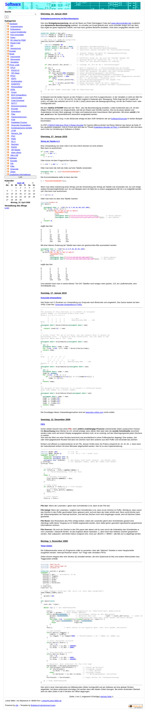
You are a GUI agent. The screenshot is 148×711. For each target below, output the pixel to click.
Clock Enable (16, 98)
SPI (11, 46)
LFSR (13, 131)
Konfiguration (16, 81)
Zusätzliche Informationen (20, 174)
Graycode (14, 169)
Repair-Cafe (15, 43)
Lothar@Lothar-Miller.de (51, 701)
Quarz (12, 37)
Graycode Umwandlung (21, 125)
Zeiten (13, 172)
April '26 (20, 183)
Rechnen (15, 144)
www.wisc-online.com (94, 412)
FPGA (12, 76)
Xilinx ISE (14, 155)
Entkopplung (15, 29)
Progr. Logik (14, 65)
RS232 (14, 147)
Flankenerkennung (19, 117)
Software (13, 4)
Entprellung (16, 111)
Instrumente (15, 57)
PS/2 (13, 136)
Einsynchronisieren (19, 106)
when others (16, 152)
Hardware (13, 24)
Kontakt (13, 51)
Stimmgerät (15, 59)
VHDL (12, 89)
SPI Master (15, 150)
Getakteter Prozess (19, 122)
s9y (16, 705)
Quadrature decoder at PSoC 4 (106, 127)
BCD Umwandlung (18, 95)
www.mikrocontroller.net (121, 23)
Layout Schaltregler (18, 32)
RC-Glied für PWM (18, 40)
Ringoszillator (16, 87)
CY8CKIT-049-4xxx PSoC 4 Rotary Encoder (66, 125)
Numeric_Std (16, 133)
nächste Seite (107, 696)
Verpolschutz (15, 48)
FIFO (43, 424)
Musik (12, 54)
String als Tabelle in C (50, 141)
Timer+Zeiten (46, 546)
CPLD (12, 67)
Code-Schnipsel (17, 100)
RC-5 (13, 141)
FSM (13, 120)
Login (7, 208)
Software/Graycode (119, 119)
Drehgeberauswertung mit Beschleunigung (60, 18)
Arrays (14, 92)
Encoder (14, 109)
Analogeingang (16, 26)
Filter (13, 114)
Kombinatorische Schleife (21, 128)
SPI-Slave (15, 73)
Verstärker (14, 62)
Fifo (11, 163)
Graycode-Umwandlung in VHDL (68, 304)
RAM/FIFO (15, 84)
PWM (13, 139)
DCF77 (14, 103)
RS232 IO (15, 70)
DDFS (13, 78)
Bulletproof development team (43, 705)
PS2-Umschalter (17, 35)
